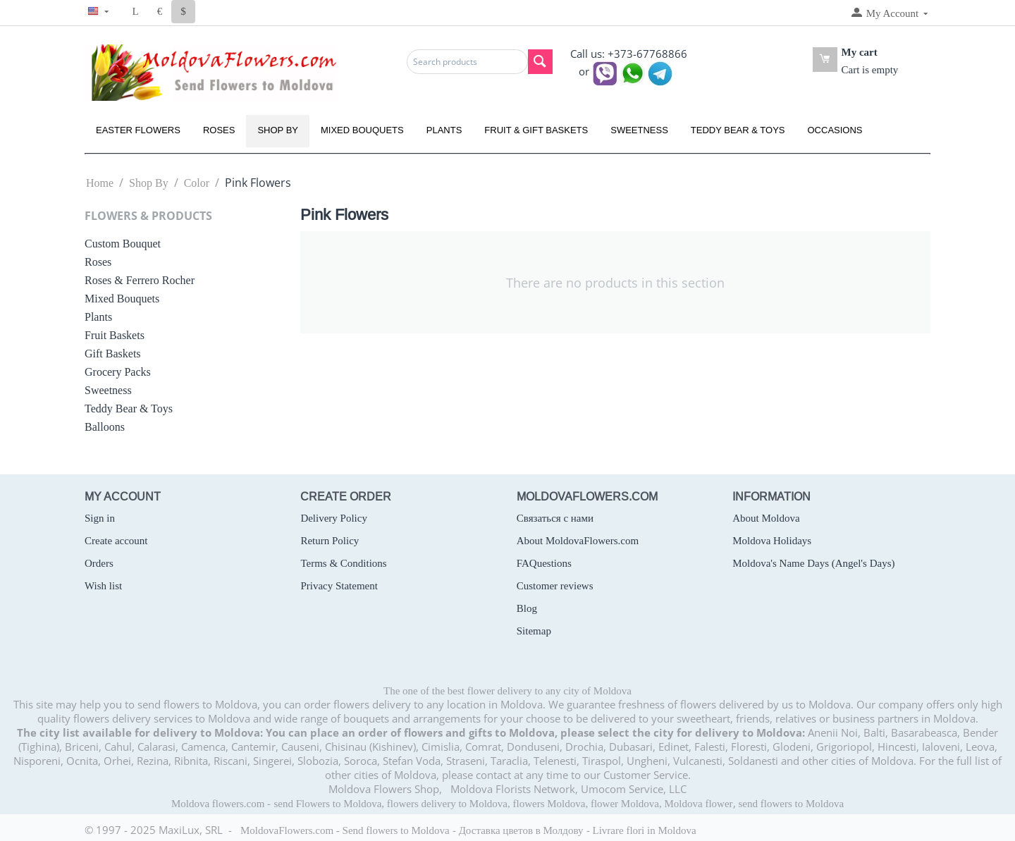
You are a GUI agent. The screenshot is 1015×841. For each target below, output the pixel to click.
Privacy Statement (339, 585)
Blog (527, 608)
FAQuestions (544, 563)
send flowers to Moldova (791, 803)
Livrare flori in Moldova (644, 830)
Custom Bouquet (123, 244)
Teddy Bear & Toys (738, 130)
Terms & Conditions (343, 563)
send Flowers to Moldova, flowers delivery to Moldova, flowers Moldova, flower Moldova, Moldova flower (502, 803)
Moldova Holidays (771, 540)
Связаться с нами (555, 518)
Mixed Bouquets (362, 130)
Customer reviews (555, 585)
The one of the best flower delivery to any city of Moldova (507, 690)
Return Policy (329, 540)
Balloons (105, 427)
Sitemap (534, 631)
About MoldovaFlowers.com (578, 540)
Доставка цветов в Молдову (521, 830)
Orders (99, 563)
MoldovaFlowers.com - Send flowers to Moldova (345, 830)
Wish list (103, 585)
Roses (219, 130)
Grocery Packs (118, 372)
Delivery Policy (333, 518)
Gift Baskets (113, 354)
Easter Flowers (138, 130)
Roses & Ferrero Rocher (140, 280)
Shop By (277, 130)
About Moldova (765, 518)
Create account (116, 540)
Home (99, 183)
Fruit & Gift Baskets (536, 130)
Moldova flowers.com (217, 803)
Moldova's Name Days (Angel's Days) (813, 563)
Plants (444, 130)
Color (196, 183)
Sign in (100, 518)
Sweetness (639, 130)
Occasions (835, 130)
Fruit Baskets (114, 335)
